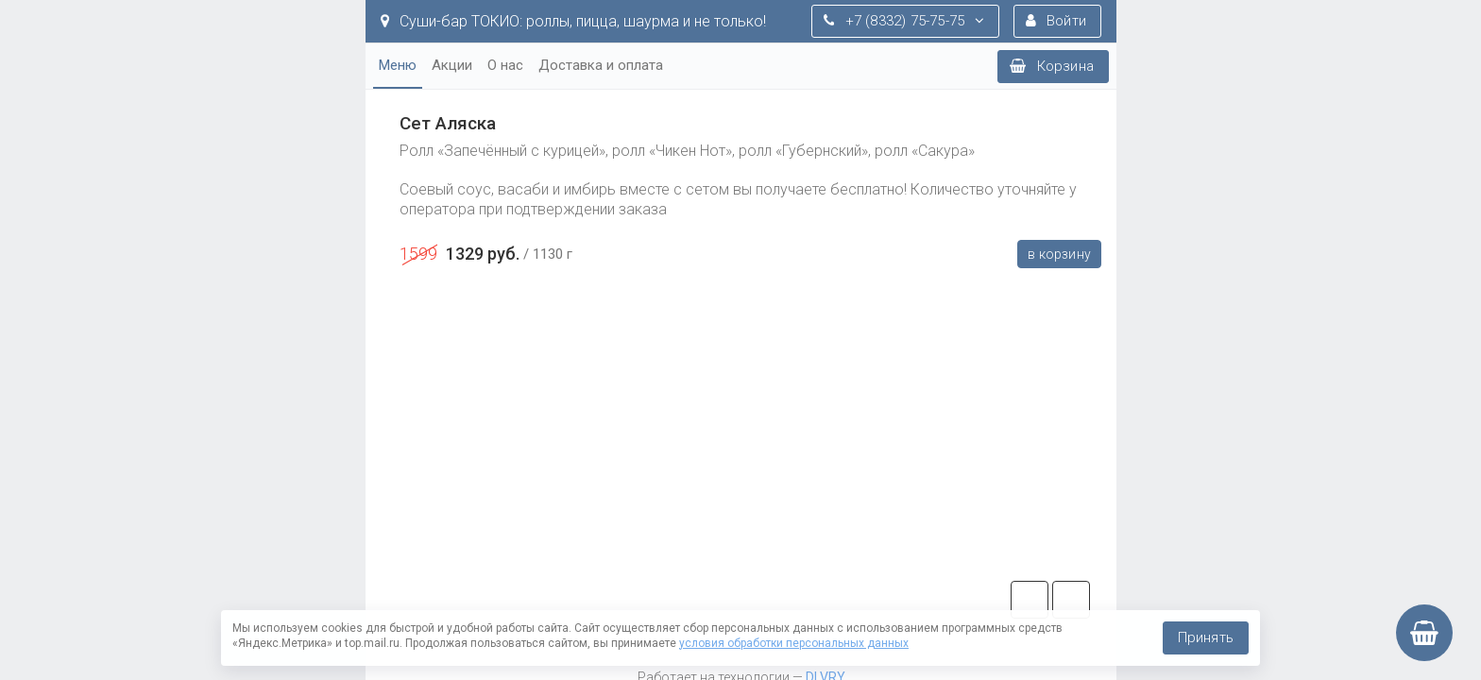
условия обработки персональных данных (794, 643)
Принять (1206, 637)
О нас (505, 65)
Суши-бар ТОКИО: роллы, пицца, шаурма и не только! (573, 21)
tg (1029, 600)
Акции (452, 65)
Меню (398, 65)
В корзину (1059, 254)
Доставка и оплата (600, 65)
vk (1071, 600)
